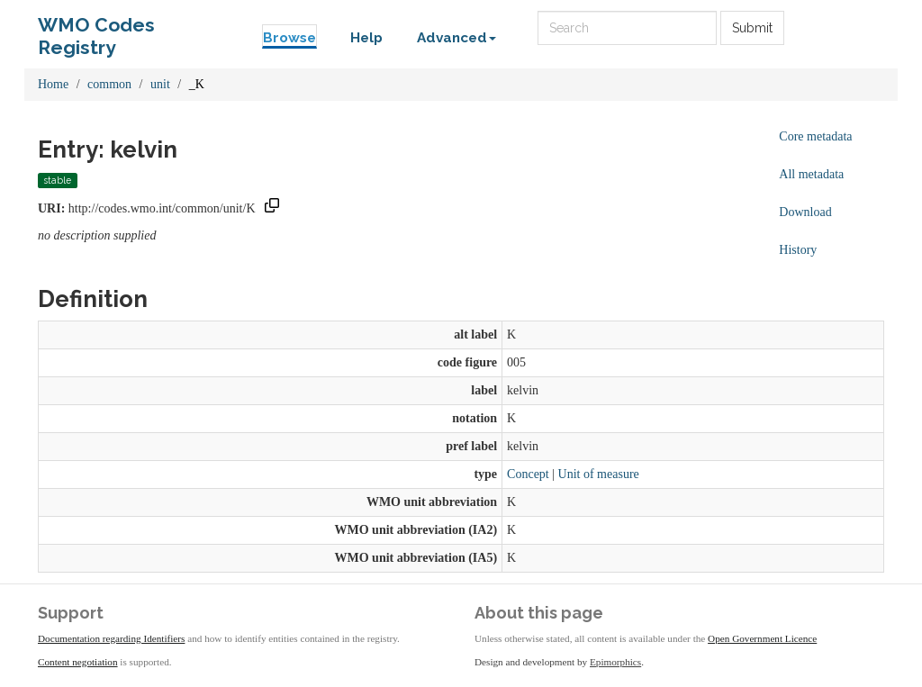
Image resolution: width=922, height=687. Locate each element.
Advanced (456, 38)
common (109, 84)
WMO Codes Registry (96, 29)
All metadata (811, 174)
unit (160, 84)
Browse (289, 38)
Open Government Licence (762, 638)
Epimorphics (615, 661)
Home (53, 84)
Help (366, 38)
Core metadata (815, 136)
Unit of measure (598, 474)
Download (805, 212)
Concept (528, 474)
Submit (752, 28)
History (798, 250)
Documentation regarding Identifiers (111, 638)
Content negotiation (78, 661)
